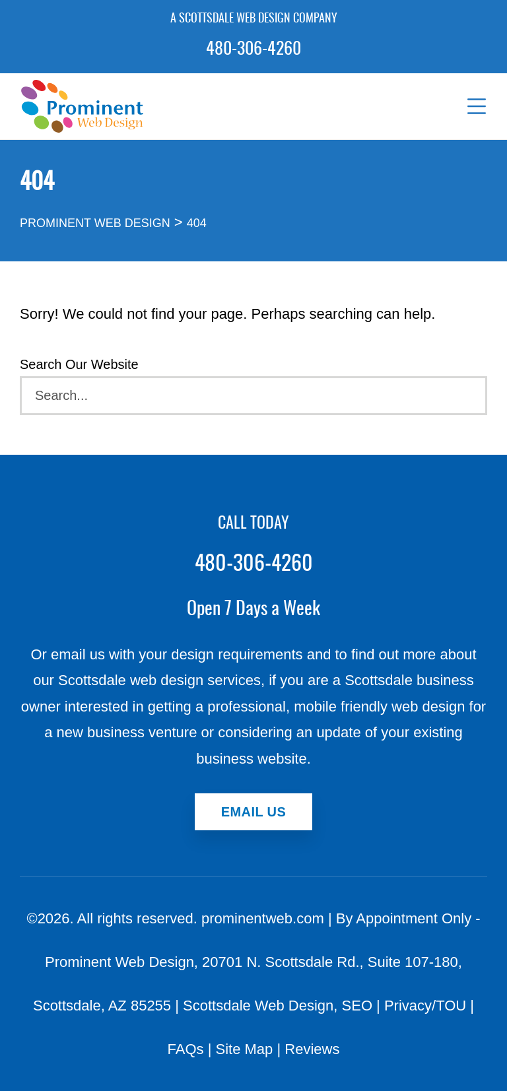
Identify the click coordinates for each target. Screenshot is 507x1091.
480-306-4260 (253, 49)
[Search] (253, 395)
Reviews (312, 1049)
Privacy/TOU (425, 1005)
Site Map (244, 1049)
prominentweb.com (262, 918)
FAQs (186, 1049)
